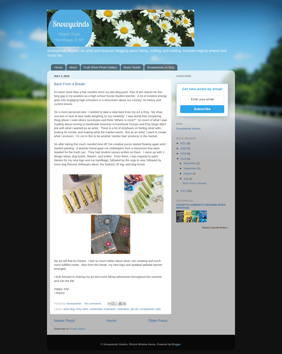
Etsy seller (82, 309)
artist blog (69, 309)
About (73, 67)
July (186, 178)
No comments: (93, 303)
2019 (183, 153)
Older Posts (157, 321)
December (189, 163)
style (158, 309)
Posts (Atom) (77, 328)
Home (58, 67)
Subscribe (202, 109)
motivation (123, 309)
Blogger (176, 344)
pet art (134, 309)
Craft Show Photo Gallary (100, 67)
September (190, 168)
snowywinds (147, 309)
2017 (183, 190)
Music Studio (132, 67)
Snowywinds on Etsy (160, 67)
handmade (96, 309)
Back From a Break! (69, 84)
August (188, 173)
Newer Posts (64, 321)
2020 (183, 148)
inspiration (110, 309)
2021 (183, 143)
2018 (183, 158)
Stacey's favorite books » (215, 227)
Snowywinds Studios (188, 128)
